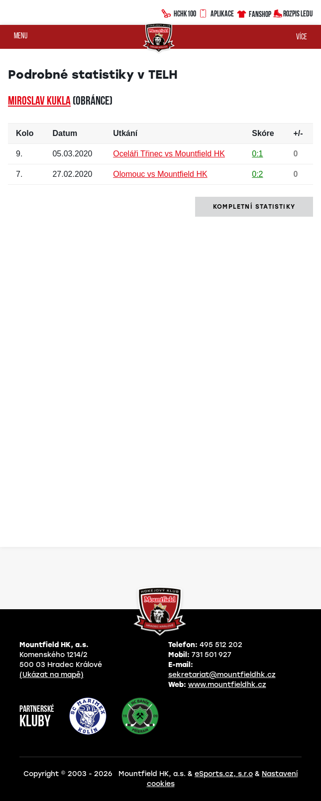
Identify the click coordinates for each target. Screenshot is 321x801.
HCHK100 (178, 12)
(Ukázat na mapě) (51, 674)
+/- (298, 133)
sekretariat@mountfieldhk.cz (222, 674)
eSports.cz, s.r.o (224, 774)
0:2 (257, 174)
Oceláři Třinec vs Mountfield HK (169, 153)
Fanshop (253, 12)
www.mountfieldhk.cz (227, 684)
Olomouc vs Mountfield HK (160, 174)
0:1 (257, 153)
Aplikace (216, 12)
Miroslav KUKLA (39, 102)
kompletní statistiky (254, 206)
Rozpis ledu (293, 12)
